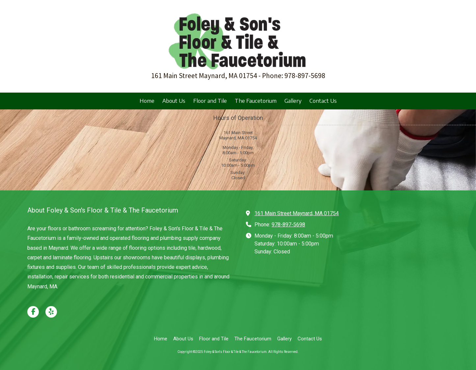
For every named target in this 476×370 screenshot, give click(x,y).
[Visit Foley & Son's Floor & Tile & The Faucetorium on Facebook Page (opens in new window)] (33, 312)
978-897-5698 (288, 224)
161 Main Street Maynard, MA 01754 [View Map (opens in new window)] (296, 213)
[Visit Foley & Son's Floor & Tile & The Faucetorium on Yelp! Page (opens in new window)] (51, 312)
